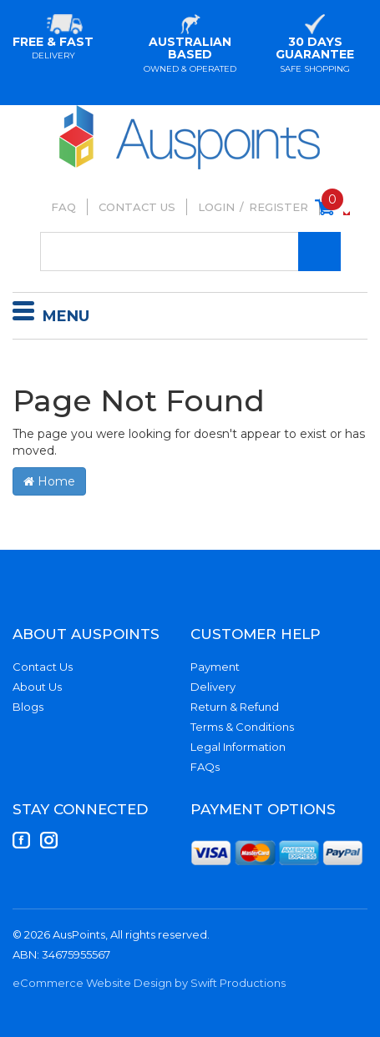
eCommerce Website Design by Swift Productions (149, 982)
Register (278, 207)
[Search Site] (319, 251)
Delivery (213, 686)
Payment (215, 666)
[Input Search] (190, 251)
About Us (37, 686)
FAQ (63, 207)
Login (216, 207)
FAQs (205, 766)
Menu (51, 313)
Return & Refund (234, 706)
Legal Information (238, 746)
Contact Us (137, 207)
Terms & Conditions (242, 726)
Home (49, 481)
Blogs (28, 706)
